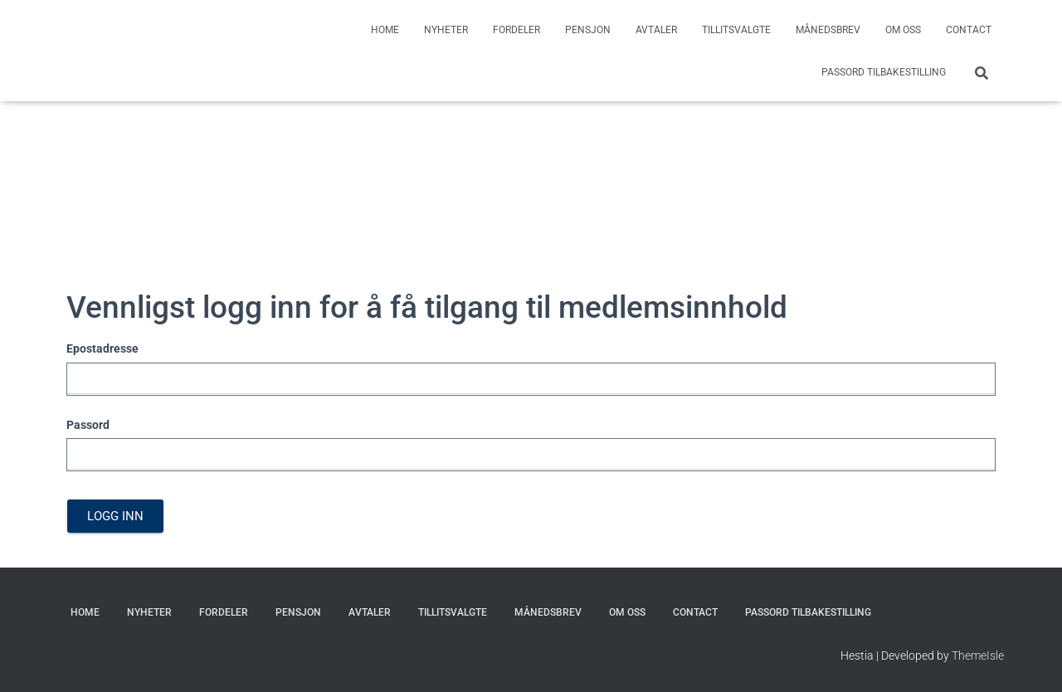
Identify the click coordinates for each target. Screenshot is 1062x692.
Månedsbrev (828, 30)
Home (385, 30)
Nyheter (446, 30)
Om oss (903, 30)
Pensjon (588, 30)
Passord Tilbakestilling (883, 72)
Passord (88, 424)
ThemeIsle (978, 655)
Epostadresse (102, 348)
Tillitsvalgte (736, 30)
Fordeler (516, 30)
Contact (968, 30)
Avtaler (656, 30)
